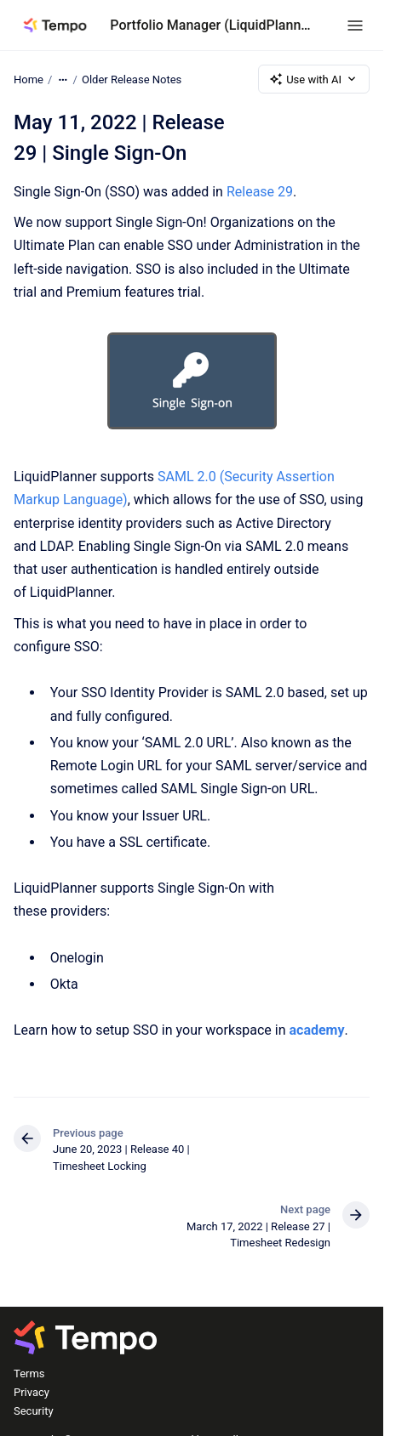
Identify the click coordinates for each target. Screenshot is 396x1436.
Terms (29, 1373)
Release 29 (260, 192)
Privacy (31, 1392)
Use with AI (314, 79)
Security (34, 1411)
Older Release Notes (131, 78)
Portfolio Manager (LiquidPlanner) (211, 25)
